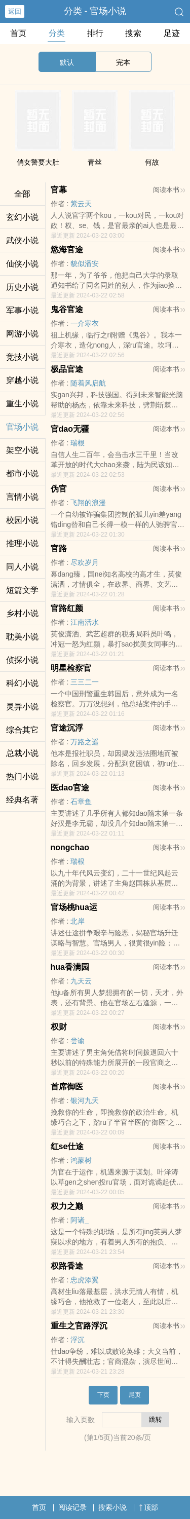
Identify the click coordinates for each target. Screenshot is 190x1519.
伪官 (59, 488)
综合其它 (22, 730)
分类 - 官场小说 (95, 11)
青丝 (95, 162)
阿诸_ (79, 1220)
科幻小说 (22, 683)
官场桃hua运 (74, 907)
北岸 (77, 921)
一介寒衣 (84, 323)
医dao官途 (70, 787)
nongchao (70, 847)
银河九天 (84, 1100)
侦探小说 (22, 660)
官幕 (59, 189)
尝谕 (77, 1041)
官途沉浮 (67, 728)
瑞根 (77, 443)
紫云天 (81, 204)
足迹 (172, 33)
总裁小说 (22, 753)
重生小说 (22, 403)
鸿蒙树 (81, 1160)
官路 (59, 548)
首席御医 (67, 1086)
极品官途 (67, 369)
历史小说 (22, 287)
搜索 (133, 33)
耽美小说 (22, 636)
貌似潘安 (84, 263)
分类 (57, 33)
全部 (22, 193)
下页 (103, 1394)
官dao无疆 (70, 429)
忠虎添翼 (84, 1280)
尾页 (135, 1394)
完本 (123, 62)
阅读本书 (169, 190)
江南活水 (84, 622)
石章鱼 (81, 802)
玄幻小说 (22, 217)
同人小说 (22, 566)
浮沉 (77, 1340)
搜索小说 (112, 1507)
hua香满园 (70, 967)
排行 (95, 33)
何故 (152, 162)
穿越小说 (22, 380)
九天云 (81, 981)
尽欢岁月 (84, 562)
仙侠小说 (22, 263)
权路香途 (67, 1266)
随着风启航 (88, 383)
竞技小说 (22, 357)
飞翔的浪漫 (88, 503)
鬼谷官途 (67, 309)
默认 (67, 62)
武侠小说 (22, 240)
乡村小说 (22, 613)
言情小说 (22, 496)
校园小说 (22, 520)
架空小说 (22, 450)
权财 (59, 1026)
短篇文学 (22, 590)
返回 (14, 11)
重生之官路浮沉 (79, 1325)
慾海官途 (67, 249)
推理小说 (22, 543)
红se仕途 (67, 1146)
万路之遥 (84, 742)
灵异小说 (22, 706)
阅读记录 (72, 1507)
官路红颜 (67, 608)
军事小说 (22, 310)
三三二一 (84, 682)
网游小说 (22, 333)
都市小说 (22, 473)
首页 (18, 33)
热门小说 (22, 776)
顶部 (148, 1507)
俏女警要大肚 (38, 162)
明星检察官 (71, 668)
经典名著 (22, 799)
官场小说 (22, 427)
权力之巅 (67, 1206)
